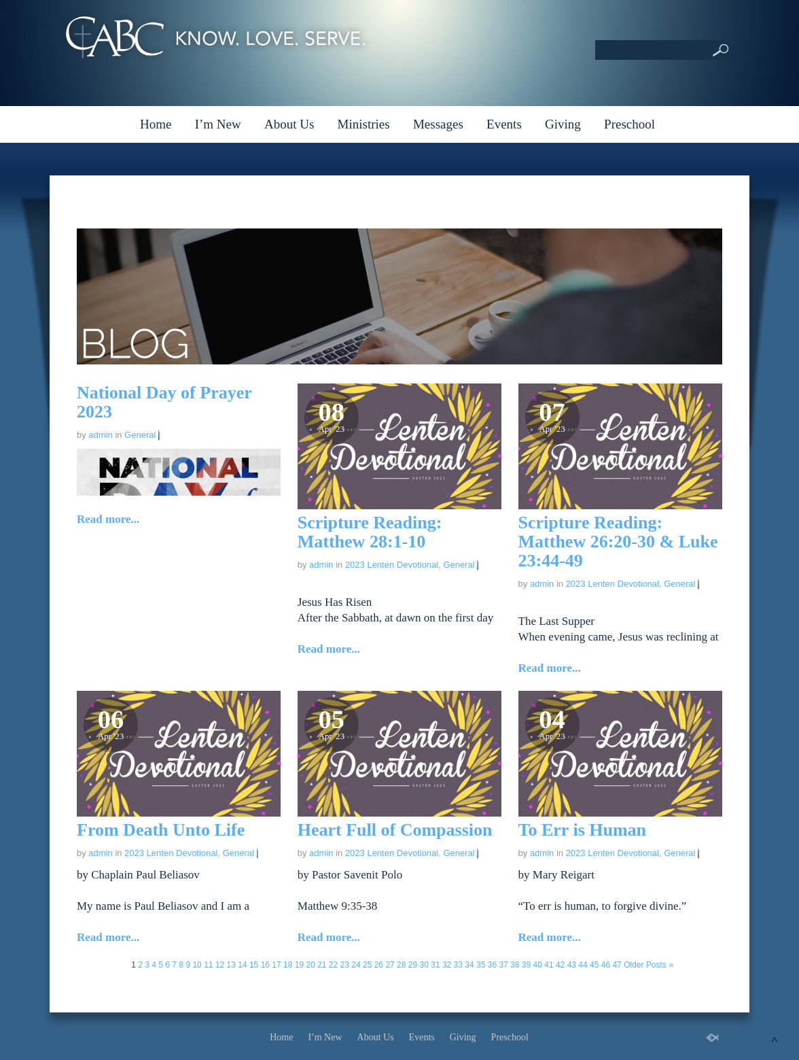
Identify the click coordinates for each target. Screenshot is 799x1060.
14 (242, 965)
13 (231, 965)
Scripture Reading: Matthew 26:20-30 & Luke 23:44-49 (618, 541)
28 (401, 965)
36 (492, 965)
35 (480, 965)
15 (253, 965)
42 (560, 965)
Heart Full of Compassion (395, 830)
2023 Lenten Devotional (391, 565)
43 (571, 965)
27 (389, 965)
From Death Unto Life (161, 830)
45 (594, 965)
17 (276, 965)
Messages (438, 124)
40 (537, 965)
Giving (563, 124)
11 (208, 965)
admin (100, 435)
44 (582, 965)
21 (321, 965)
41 (548, 965)
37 (503, 965)
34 (469, 965)
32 (446, 965)
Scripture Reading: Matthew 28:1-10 (370, 532)
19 (299, 965)
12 (219, 965)
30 (423, 965)
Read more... (108, 519)
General (140, 435)
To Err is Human (582, 830)
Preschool (629, 124)
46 (605, 965)
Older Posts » (648, 965)
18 (287, 965)
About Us (289, 124)
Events (504, 124)
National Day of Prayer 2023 (164, 402)
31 (435, 965)
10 (196, 965)
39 (526, 965)
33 (458, 965)
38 (514, 965)
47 (616, 965)
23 (344, 965)
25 (367, 965)
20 (310, 965)
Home (155, 124)
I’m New (218, 124)
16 (265, 965)
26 (378, 965)
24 (355, 965)
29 (412, 965)
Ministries (364, 124)
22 (333, 965)
